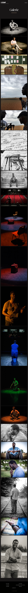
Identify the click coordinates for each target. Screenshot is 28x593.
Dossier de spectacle (20, 585)
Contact (14, 587)
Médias (20, 586)
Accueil (7, 583)
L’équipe (7, 585)
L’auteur (20, 583)
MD (26, 2)
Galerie (7, 586)
